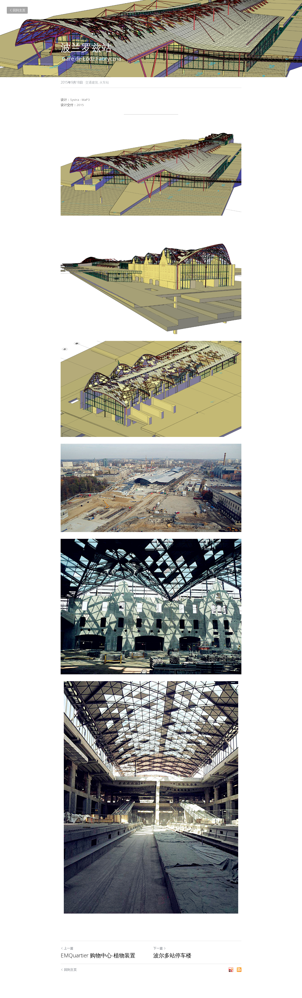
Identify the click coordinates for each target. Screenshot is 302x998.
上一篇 (67, 948)
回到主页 (17, 10)
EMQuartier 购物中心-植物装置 (98, 955)
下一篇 (159, 948)
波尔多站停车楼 (172, 955)
